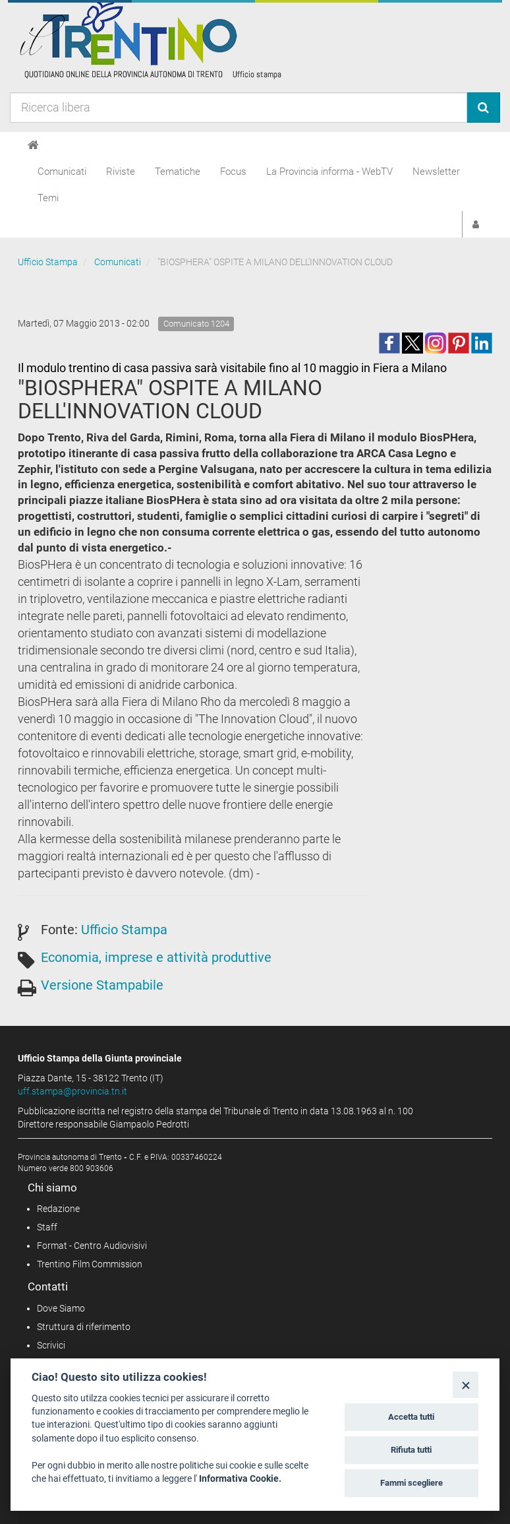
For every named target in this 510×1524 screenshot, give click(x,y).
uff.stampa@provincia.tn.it (72, 1091)
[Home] (33, 145)
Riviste (120, 171)
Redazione (58, 1208)
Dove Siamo (61, 1308)
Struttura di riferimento (83, 1326)
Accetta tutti (411, 1417)
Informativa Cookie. (240, 1478)
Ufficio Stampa (48, 262)
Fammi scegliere (411, 1483)
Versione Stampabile (102, 985)
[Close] (465, 1384)
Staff (47, 1227)
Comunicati (62, 171)
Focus (233, 171)
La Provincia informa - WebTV (329, 171)
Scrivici (51, 1345)
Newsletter (436, 171)
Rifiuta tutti (411, 1450)
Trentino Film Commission (89, 1264)
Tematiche (177, 171)
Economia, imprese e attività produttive (156, 957)
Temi (48, 198)
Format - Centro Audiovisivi (92, 1245)
